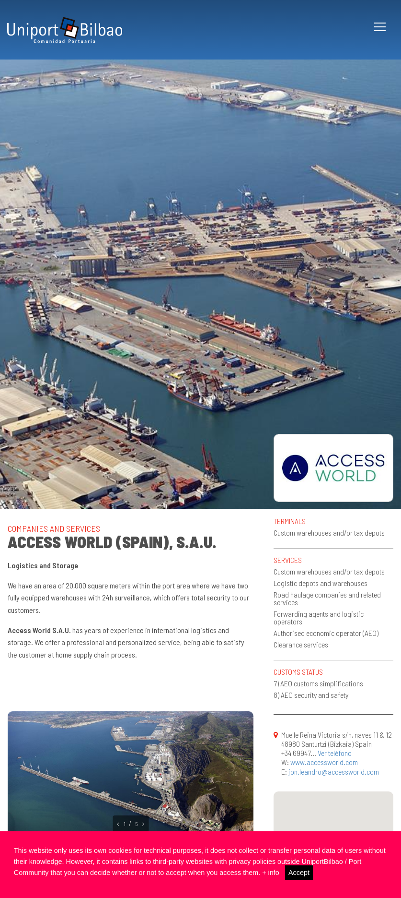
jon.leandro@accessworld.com (333, 771)
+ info (270, 872)
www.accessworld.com (324, 761)
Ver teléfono (335, 752)
